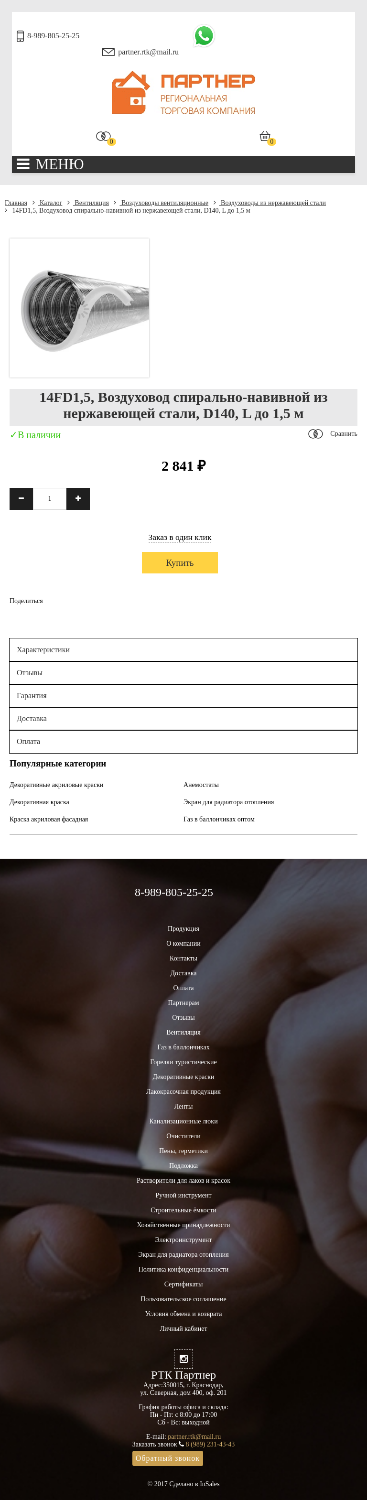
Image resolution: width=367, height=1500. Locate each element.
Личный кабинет (183, 1328)
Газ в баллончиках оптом (219, 819)
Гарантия (32, 695)
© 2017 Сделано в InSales (184, 1484)
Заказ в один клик (180, 537)
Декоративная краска (39, 802)
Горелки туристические (183, 1062)
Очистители (183, 1136)
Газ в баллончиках (183, 1047)
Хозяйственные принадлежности (183, 1225)
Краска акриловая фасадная (49, 819)
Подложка (183, 1165)
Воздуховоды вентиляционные (161, 202)
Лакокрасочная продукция (183, 1091)
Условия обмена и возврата (183, 1313)
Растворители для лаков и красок (183, 1180)
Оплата (28, 741)
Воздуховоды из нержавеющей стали (270, 202)
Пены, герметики (183, 1151)
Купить (180, 563)
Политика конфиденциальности (184, 1269)
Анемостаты (201, 784)
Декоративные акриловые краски (56, 784)
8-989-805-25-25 (53, 36)
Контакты (183, 958)
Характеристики (43, 650)
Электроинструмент (183, 1239)
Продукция (183, 928)
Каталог (47, 202)
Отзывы (30, 673)
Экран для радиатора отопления (229, 802)
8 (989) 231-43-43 (210, 1444)
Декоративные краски (183, 1076)
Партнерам (183, 1002)
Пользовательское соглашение (183, 1299)
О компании (183, 943)
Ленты (183, 1106)
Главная (16, 202)
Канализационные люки (183, 1121)
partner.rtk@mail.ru (148, 52)
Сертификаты (183, 1284)
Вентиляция (88, 202)
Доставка (32, 718)
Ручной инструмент (183, 1195)
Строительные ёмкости (183, 1210)
